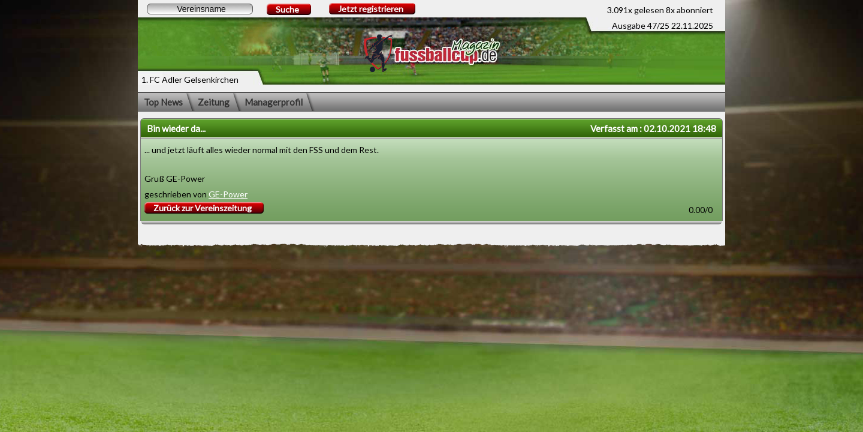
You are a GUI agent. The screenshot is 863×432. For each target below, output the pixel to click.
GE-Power (228, 194)
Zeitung (214, 102)
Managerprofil (274, 102)
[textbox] (199, 9)
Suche (287, 9)
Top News (163, 102)
